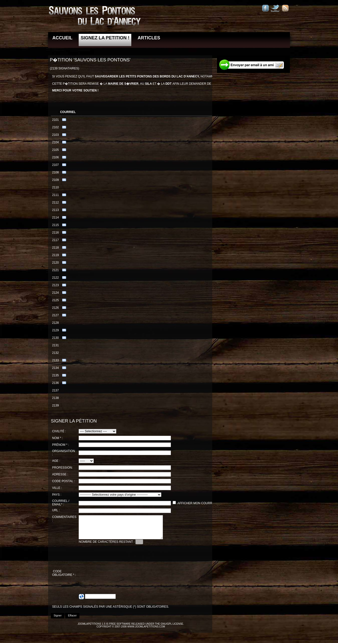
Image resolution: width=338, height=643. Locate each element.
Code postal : (63, 481)
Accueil (62, 37)
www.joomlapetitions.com (146, 631)
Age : (56, 461)
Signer (58, 619)
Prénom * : (60, 445)
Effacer (72, 619)
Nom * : (57, 438)
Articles (149, 37)
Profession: (62, 467)
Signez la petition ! (105, 37)
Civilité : (59, 431)
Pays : (56, 494)
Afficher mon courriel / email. (203, 503)
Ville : (57, 488)
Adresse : (60, 474)
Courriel (68, 112)
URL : (56, 510)
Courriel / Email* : (60, 502)
